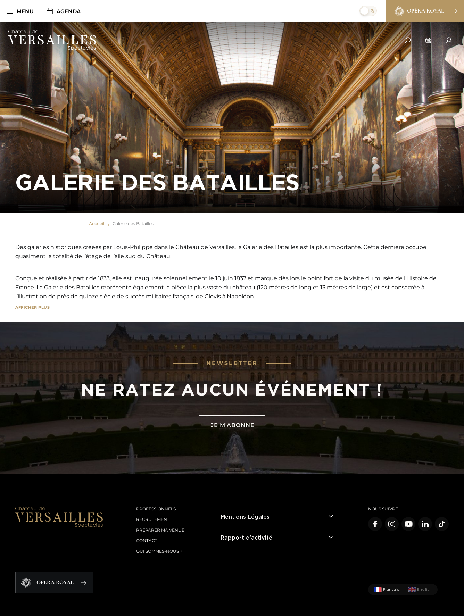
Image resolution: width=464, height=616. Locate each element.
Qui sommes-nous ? (159, 551)
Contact (146, 540)
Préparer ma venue (160, 530)
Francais (386, 589)
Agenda (63, 11)
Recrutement (152, 519)
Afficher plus (32, 307)
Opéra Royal (425, 11)
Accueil (96, 223)
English (420, 589)
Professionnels (156, 508)
